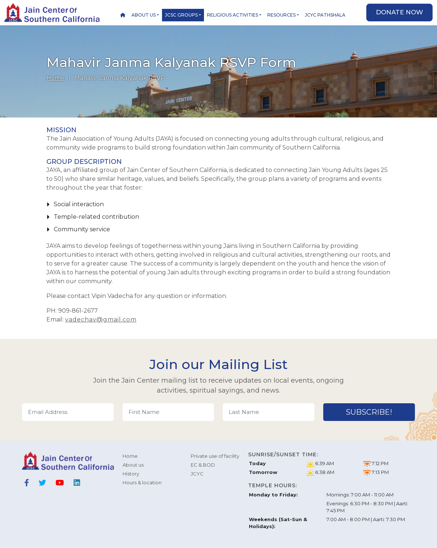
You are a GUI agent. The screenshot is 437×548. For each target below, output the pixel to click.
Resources (281, 15)
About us (143, 15)
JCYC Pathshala (325, 15)
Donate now (399, 12)
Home (55, 77)
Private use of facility (215, 456)
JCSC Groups (181, 15)
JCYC (197, 474)
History (131, 474)
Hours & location (142, 482)
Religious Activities (232, 15)
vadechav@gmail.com (101, 319)
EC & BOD (203, 465)
